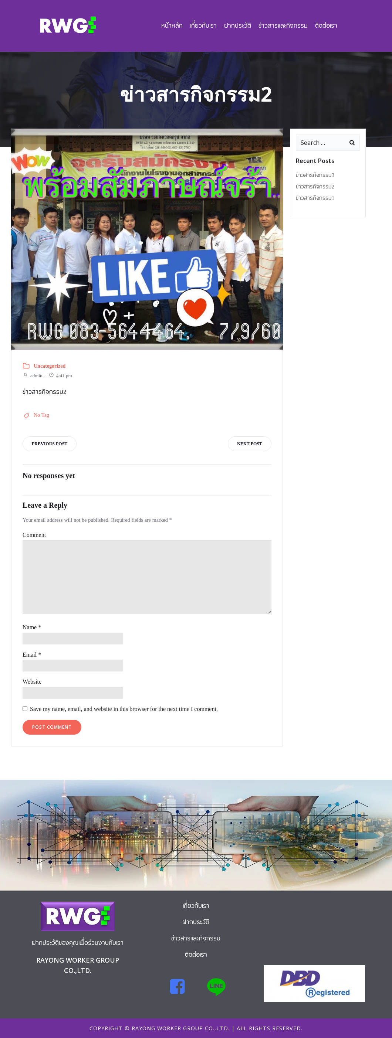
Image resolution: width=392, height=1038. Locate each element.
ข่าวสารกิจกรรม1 (315, 198)
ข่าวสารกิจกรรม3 (315, 175)
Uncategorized (49, 366)
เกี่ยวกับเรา (203, 26)
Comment (34, 535)
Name (32, 628)
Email (32, 655)
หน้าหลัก (172, 26)
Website (32, 682)
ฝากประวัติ (237, 26)
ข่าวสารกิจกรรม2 (315, 187)
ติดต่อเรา (326, 26)
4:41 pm (60, 376)
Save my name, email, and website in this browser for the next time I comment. (124, 709)
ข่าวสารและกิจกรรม (283, 26)
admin (33, 376)
